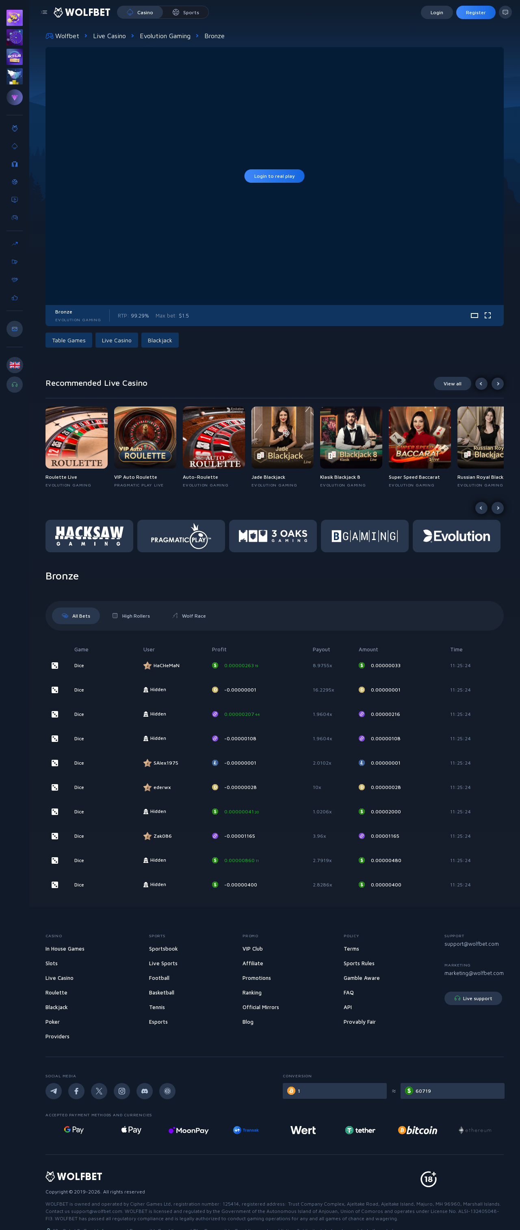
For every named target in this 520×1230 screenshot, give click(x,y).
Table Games (69, 340)
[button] (80, 447)
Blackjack (160, 340)
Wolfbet (62, 36)
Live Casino (109, 35)
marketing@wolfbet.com (474, 973)
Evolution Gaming (165, 35)
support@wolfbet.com (471, 943)
